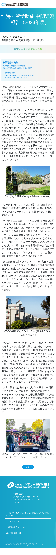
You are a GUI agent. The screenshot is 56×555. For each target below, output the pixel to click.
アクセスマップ (12, 521)
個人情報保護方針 (13, 533)
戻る (27, 467)
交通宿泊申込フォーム (15, 527)
